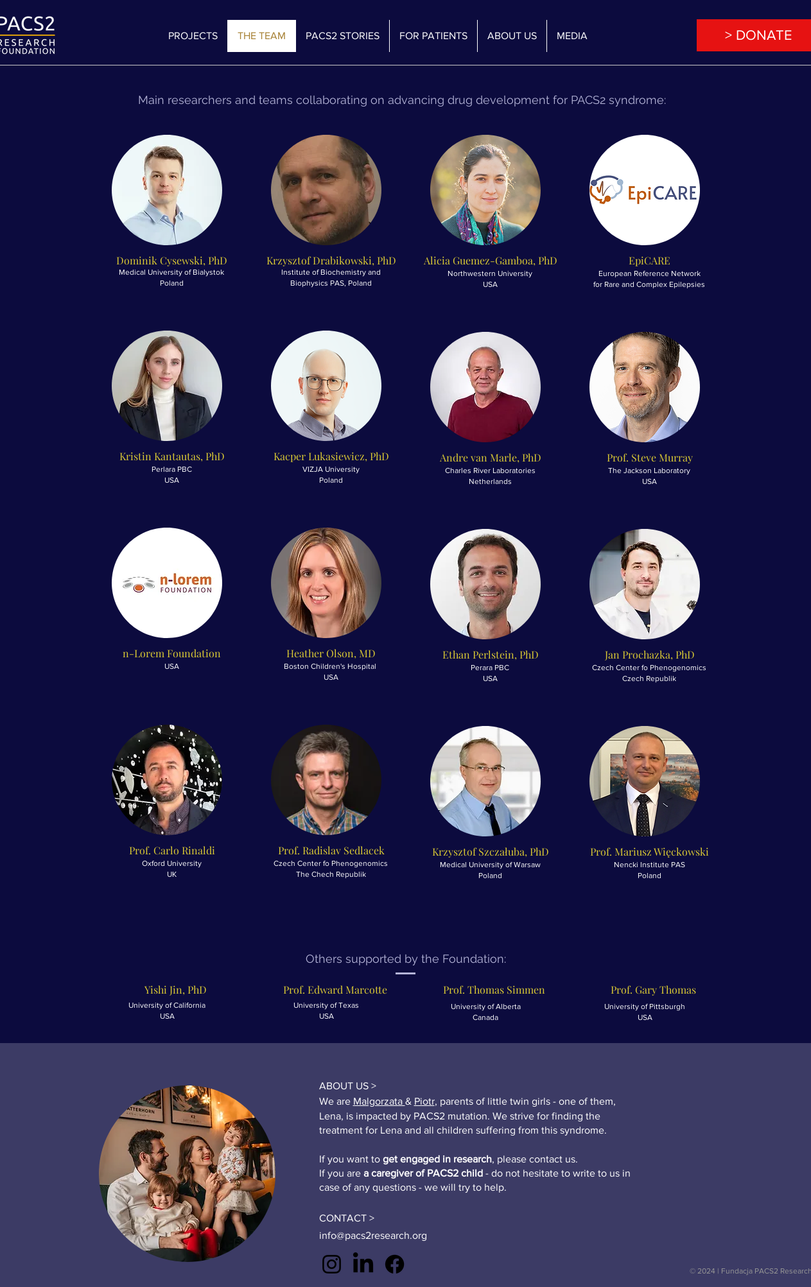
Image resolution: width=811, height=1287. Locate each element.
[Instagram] (331, 1264)
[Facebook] (394, 1264)
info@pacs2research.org (373, 1235)
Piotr (424, 1101)
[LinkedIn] (363, 1264)
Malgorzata (379, 1101)
